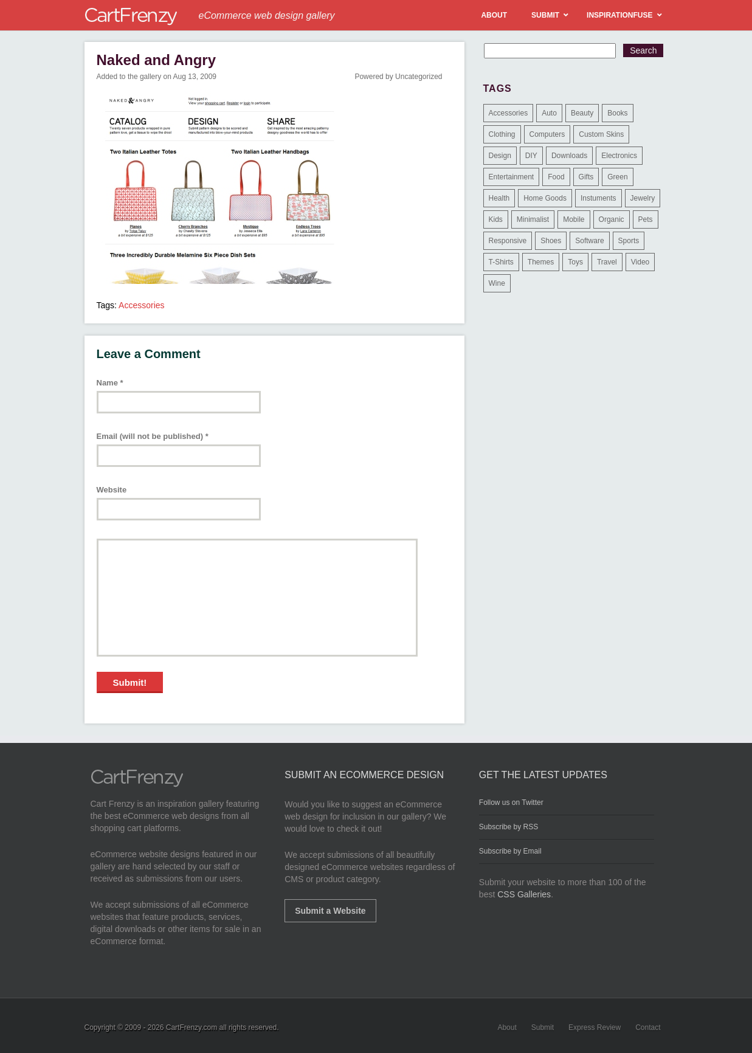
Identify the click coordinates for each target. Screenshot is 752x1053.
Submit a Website (330, 911)
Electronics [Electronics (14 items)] (619, 155)
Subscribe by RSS (508, 827)
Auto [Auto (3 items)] (549, 113)
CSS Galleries (524, 894)
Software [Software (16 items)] (589, 240)
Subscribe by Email (510, 851)
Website (112, 489)
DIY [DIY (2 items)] (531, 155)
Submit (542, 1027)
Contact (647, 1027)
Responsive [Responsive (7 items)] (508, 240)
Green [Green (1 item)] (617, 177)
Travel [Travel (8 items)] (607, 262)
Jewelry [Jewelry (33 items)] (642, 198)
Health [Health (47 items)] (499, 198)
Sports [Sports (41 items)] (629, 240)
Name (110, 382)
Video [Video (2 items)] (640, 262)
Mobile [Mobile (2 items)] (573, 219)
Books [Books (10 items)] (617, 113)
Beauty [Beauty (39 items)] (582, 113)
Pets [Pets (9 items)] (645, 219)
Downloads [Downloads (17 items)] (569, 155)
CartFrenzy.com (191, 1027)
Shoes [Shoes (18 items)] (550, 240)
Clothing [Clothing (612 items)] (502, 134)
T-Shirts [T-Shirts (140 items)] (501, 262)
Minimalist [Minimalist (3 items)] (533, 219)
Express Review (594, 1027)
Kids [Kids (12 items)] (496, 219)
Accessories (141, 305)
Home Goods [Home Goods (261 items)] (545, 198)
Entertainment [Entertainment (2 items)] (511, 177)
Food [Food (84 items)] (556, 177)
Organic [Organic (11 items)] (611, 219)
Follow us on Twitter (511, 802)
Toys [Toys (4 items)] (575, 262)
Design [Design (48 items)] (500, 155)
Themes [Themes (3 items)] (541, 262)
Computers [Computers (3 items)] (547, 134)
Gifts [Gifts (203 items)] (586, 177)
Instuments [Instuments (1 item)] (598, 198)
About (506, 1027)
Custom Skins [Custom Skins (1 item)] (601, 134)
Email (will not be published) (153, 436)
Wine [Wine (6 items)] (497, 283)
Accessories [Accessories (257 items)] (508, 113)
